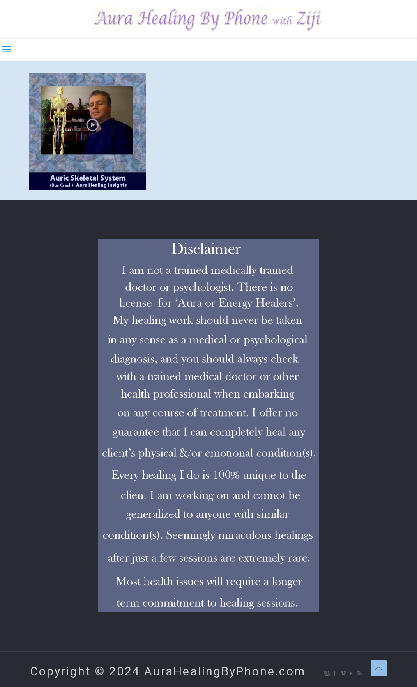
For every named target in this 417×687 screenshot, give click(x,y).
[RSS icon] (360, 673)
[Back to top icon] (379, 668)
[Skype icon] (327, 673)
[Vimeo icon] (343, 673)
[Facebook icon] (335, 673)
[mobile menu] (6, 49)
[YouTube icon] (352, 673)
